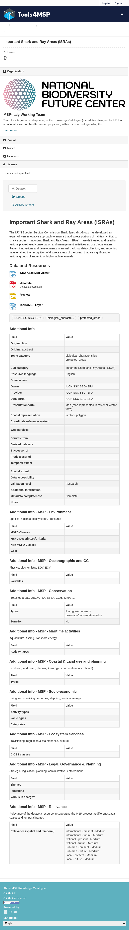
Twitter (9, 148)
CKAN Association (14, 898)
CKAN (10, 912)
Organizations (23, 26)
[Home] (5, 26)
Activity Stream (23, 204)
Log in (106, 3)
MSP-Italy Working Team (59, 26)
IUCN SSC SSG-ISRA (27, 318)
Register (119, 3)
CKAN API (9, 893)
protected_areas (90, 318)
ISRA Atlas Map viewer (34, 272)
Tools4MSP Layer (30, 305)
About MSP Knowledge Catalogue (24, 888)
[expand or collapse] (122, 14)
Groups (18, 196)
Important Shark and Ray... (30, 31)
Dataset (18, 188)
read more (10, 130)
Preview (24, 294)
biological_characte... (61, 318)
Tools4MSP (33, 14)
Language (10, 917)
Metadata (25, 283)
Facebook (11, 156)
